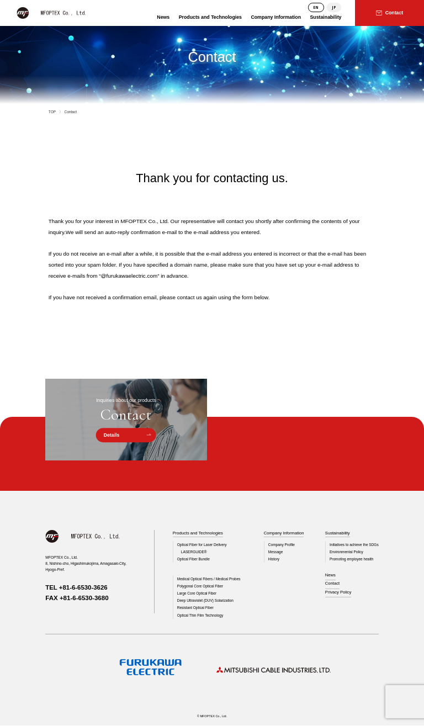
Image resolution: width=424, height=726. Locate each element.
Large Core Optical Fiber (197, 594)
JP (334, 7)
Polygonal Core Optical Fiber (200, 587)
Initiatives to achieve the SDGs (354, 545)
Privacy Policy (338, 592)
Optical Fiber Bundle (193, 559)
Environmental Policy (346, 552)
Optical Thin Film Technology (200, 615)
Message (274, 552)
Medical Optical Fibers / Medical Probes (209, 579)
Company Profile (280, 545)
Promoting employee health (351, 559)
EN (316, 7)
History (272, 559)
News (330, 575)
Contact (332, 584)
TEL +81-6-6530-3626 (76, 587)
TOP (52, 112)
